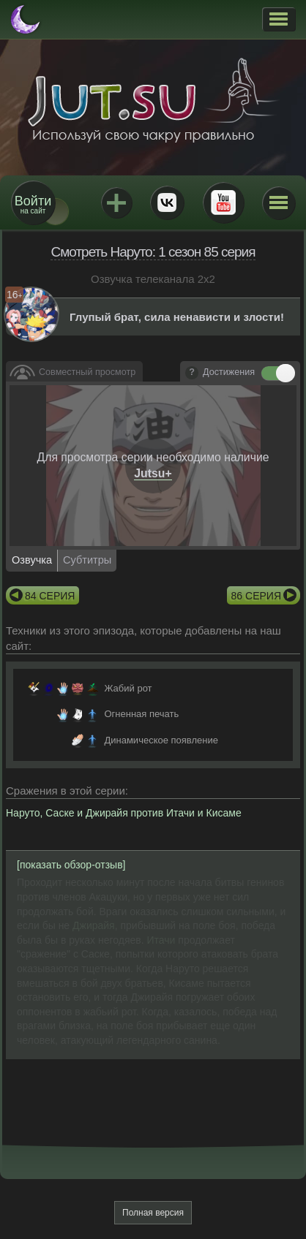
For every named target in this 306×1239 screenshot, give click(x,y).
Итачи (163, 940)
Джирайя (93, 925)
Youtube (223, 202)
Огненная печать (141, 713)
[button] (278, 19)
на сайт (33, 204)
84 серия (50, 596)
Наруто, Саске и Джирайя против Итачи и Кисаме (124, 813)
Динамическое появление (161, 740)
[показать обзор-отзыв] (71, 865)
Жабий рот (128, 688)
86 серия (256, 596)
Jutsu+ (116, 202)
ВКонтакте (167, 202)
